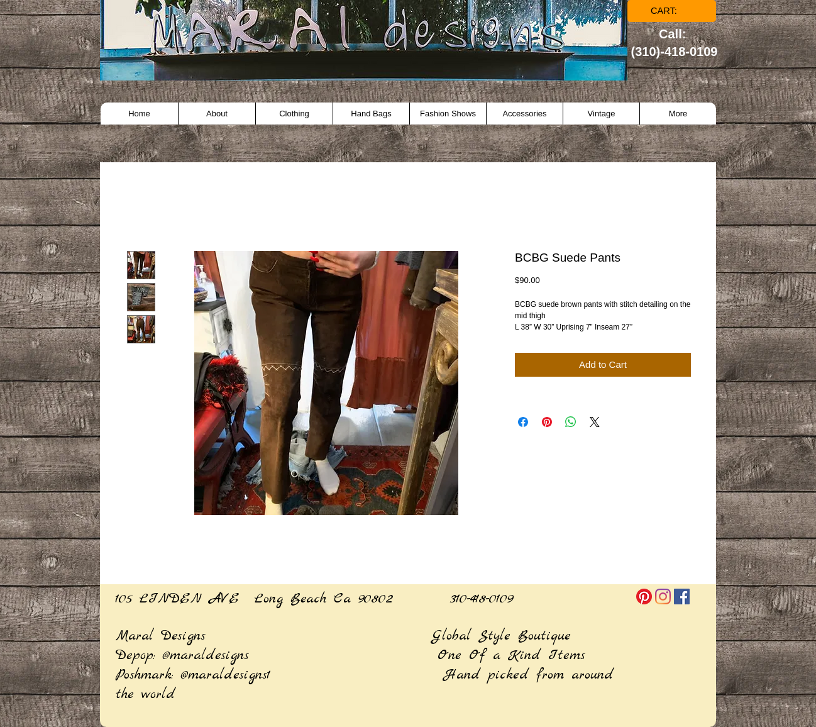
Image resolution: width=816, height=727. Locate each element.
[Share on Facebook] (523, 422)
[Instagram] (663, 596)
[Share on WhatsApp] (570, 422)
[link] (672, 11)
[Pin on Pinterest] (546, 422)
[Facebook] (682, 596)
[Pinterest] (644, 596)
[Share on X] (594, 422)
